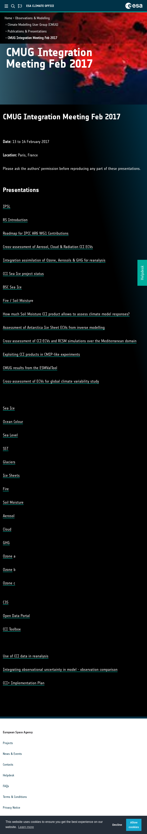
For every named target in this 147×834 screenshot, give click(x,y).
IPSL (6, 206)
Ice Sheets (11, 475)
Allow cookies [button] (134, 825)
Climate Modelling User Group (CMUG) (33, 25)
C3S (5, 602)
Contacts (8, 764)
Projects (8, 743)
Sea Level (10, 435)
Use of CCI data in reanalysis (25, 656)
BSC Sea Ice (12, 287)
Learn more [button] (26, 827)
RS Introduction (15, 220)
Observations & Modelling (32, 18)
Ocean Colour (13, 421)
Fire (6, 489)
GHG (6, 542)
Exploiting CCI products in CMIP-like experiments (41, 354)
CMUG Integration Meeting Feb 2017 (32, 38)
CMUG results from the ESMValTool (30, 367)
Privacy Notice (11, 807)
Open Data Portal (16, 615)
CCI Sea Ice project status (23, 273)
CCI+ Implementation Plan (23, 683)
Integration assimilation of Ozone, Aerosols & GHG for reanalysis (54, 260)
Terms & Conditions (15, 797)
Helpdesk (8, 775)
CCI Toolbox (12, 629)
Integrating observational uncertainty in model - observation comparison (60, 669)
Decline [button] (117, 824)
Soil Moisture (13, 502)
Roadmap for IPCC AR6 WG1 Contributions (36, 233)
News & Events (12, 754)
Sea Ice (9, 408)
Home (8, 18)
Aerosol (9, 515)
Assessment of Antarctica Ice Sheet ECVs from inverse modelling (54, 327)
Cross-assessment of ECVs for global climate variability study (51, 381)
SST (5, 448)
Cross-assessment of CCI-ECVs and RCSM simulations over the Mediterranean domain (69, 341)
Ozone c (9, 583)
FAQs (6, 786)
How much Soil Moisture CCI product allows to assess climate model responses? (66, 314)
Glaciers (9, 462)
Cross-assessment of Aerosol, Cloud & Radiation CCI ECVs (48, 246)
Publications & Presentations (27, 31)
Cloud (7, 529)
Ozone (7, 556)
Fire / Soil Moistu (16, 300)
